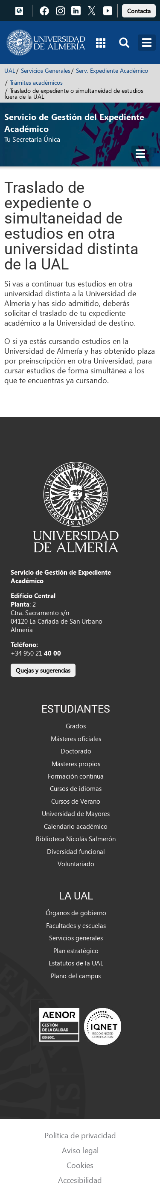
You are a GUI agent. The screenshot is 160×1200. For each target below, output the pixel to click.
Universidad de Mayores (76, 813)
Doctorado (76, 751)
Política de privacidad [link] (80, 1135)
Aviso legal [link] (80, 1150)
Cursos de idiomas (76, 788)
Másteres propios (76, 763)
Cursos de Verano (75, 801)
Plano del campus (76, 975)
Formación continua (76, 776)
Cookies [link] (80, 1165)
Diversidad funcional (76, 851)
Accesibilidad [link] (80, 1179)
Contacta (139, 11)
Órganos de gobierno (76, 912)
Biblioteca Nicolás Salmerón (76, 838)
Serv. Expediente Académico (112, 70)
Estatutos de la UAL (76, 963)
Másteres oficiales (76, 738)
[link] (139, 9)
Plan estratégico (76, 950)
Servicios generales (76, 938)
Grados (76, 726)
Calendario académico (76, 826)
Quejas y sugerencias (43, 670)
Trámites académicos (36, 82)
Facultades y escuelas (76, 925)
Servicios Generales (45, 70)
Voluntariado (76, 863)
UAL (9, 70)
